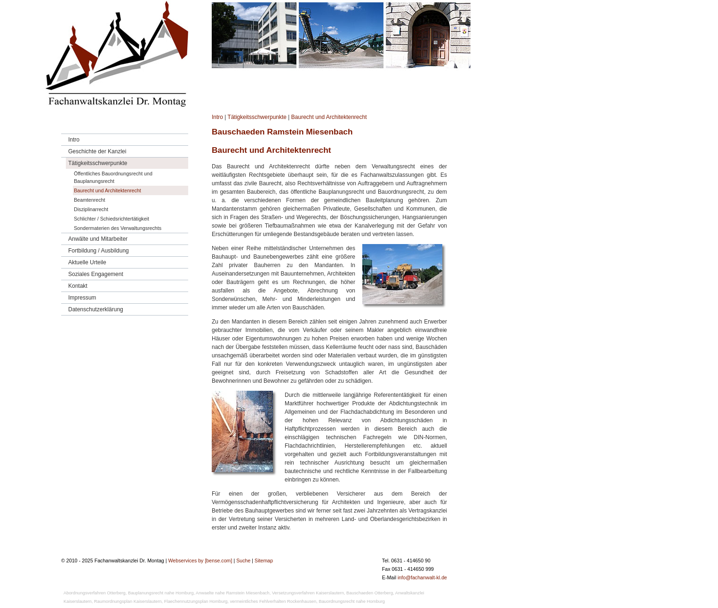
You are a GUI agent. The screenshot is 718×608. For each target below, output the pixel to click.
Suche (243, 560)
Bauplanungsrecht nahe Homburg (161, 593)
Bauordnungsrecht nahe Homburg (352, 601)
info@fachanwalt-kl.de (422, 577)
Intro (217, 117)
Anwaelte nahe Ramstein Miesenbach (233, 593)
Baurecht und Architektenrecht (329, 117)
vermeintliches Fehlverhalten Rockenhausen (273, 601)
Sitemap (264, 560)
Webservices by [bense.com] (200, 560)
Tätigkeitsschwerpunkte (257, 117)
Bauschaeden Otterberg (369, 593)
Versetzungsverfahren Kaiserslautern (308, 593)
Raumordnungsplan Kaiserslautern (128, 601)
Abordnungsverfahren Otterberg (95, 593)
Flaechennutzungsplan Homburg (196, 601)
